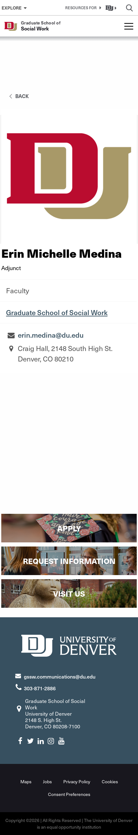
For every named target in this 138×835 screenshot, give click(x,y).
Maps (25, 782)
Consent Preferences (69, 794)
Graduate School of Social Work (56, 312)
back (18, 95)
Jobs (47, 782)
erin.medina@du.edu (51, 335)
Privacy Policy (76, 782)
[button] (82, 7)
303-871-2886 (40, 688)
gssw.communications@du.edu (59, 676)
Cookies (110, 782)
